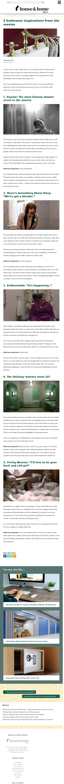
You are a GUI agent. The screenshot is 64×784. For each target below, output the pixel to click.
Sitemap (46, 757)
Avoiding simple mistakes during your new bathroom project (21, 715)
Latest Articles (46, 744)
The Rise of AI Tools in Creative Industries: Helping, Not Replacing (31, 606)
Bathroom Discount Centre (29, 88)
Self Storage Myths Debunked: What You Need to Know (27, 643)
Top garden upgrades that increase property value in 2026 (20, 720)
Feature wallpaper (26, 263)
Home (7, 15)
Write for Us (46, 752)
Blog (11, 15)
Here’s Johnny (8, 441)
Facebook (17, 769)
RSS (17, 775)
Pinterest (17, 773)
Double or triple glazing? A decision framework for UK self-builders (23, 717)
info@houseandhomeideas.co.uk (18, 767)
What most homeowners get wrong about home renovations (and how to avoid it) (27, 722)
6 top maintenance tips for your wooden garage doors (42, 699)
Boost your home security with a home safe (22, 680)
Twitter (17, 771)
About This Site (46, 746)
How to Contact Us (46, 750)
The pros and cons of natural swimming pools (19, 695)
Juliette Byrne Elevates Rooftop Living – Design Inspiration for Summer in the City (27, 712)
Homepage (46, 742)
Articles (14, 15)
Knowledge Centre (46, 748)
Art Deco (40, 447)
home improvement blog (19, 751)
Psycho (37, 164)
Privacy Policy (46, 754)
